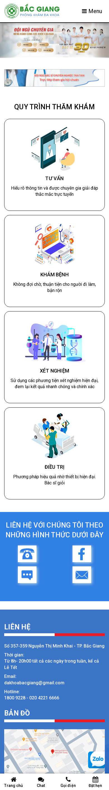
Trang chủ (13, 782)
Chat (41, 782)
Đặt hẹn (95, 782)
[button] (8, 40)
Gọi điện (68, 782)
